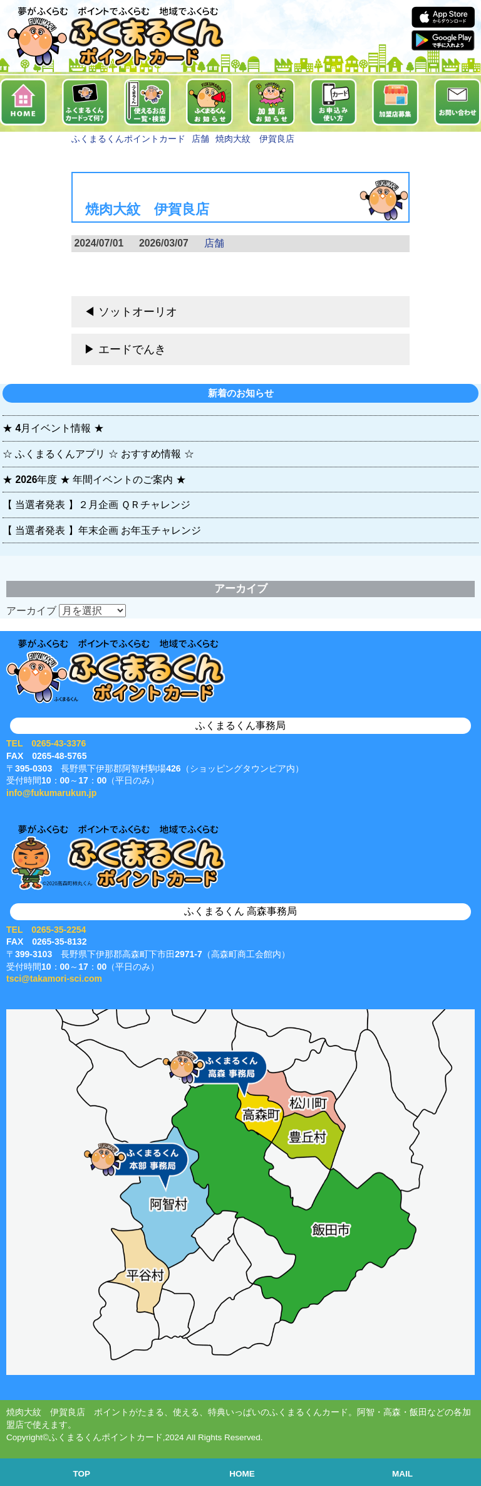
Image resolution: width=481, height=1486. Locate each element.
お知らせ (209, 101)
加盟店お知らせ (271, 101)
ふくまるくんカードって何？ (85, 101)
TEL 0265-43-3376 (46, 743)
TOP (82, 1473)
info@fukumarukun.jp (51, 793)
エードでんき (132, 349)
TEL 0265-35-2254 (46, 930)
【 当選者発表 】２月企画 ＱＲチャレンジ (96, 504)
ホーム (23, 101)
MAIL (402, 1473)
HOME (242, 1473)
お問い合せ (457, 101)
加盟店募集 (395, 101)
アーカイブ (31, 610)
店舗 (214, 243)
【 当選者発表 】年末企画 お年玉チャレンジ (102, 530)
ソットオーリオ (137, 311)
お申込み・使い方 (333, 101)
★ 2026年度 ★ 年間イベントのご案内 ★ (94, 479)
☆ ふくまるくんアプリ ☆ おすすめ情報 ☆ (98, 453)
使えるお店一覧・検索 (147, 101)
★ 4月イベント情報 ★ (53, 428)
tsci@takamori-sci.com (54, 979)
